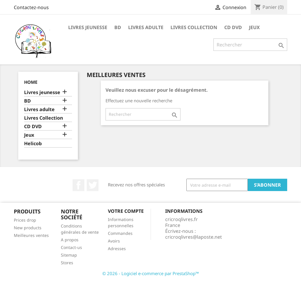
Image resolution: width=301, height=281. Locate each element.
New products (27, 227)
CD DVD (233, 27)
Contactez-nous (31, 7)
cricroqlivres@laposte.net (193, 237)
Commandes (120, 233)
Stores (67, 262)
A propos (69, 239)
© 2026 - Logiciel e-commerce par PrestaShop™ (150, 273)
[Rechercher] (250, 45)
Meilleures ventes (31, 235)
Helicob (33, 143)
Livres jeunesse (87, 27)
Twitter (92, 185)
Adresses (117, 248)
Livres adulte (145, 27)
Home (30, 82)
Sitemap (69, 255)
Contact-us (71, 247)
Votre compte (126, 211)
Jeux (254, 27)
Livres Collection (193, 27)
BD (117, 27)
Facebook (78, 185)
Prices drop (25, 220)
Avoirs (114, 241)
